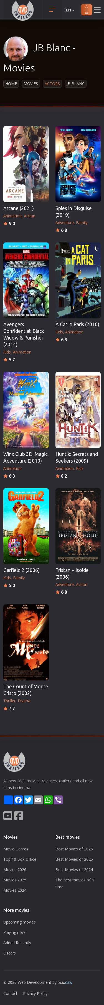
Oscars (9, 953)
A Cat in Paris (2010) (77, 324)
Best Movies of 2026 (74, 849)
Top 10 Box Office (19, 859)
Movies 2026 (14, 869)
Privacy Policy (35, 993)
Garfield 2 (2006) (21, 570)
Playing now (14, 932)
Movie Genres (15, 849)
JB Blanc (76, 83)
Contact (10, 993)
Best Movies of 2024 (74, 869)
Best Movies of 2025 (74, 859)
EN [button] (70, 10)
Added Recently (17, 942)
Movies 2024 (14, 890)
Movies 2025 (14, 880)
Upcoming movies (19, 922)
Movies (31, 83)
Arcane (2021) (18, 208)
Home (11, 83)
